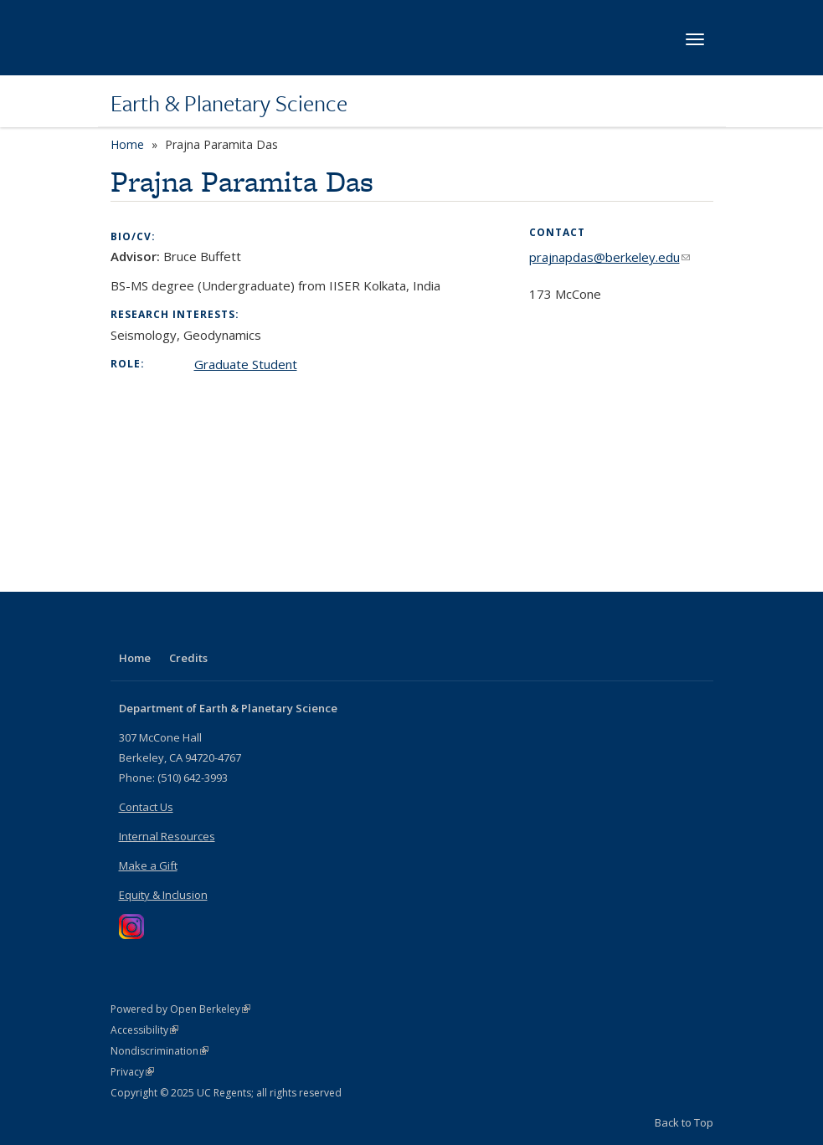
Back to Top (684, 1122)
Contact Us (146, 806)
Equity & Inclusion (163, 894)
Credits (188, 657)
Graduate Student (245, 364)
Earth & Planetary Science (229, 103)
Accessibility (144, 1030)
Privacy (132, 1072)
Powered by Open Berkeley (180, 1009)
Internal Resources (167, 836)
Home (127, 144)
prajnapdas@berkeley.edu (609, 257)
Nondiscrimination (159, 1051)
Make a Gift (148, 865)
